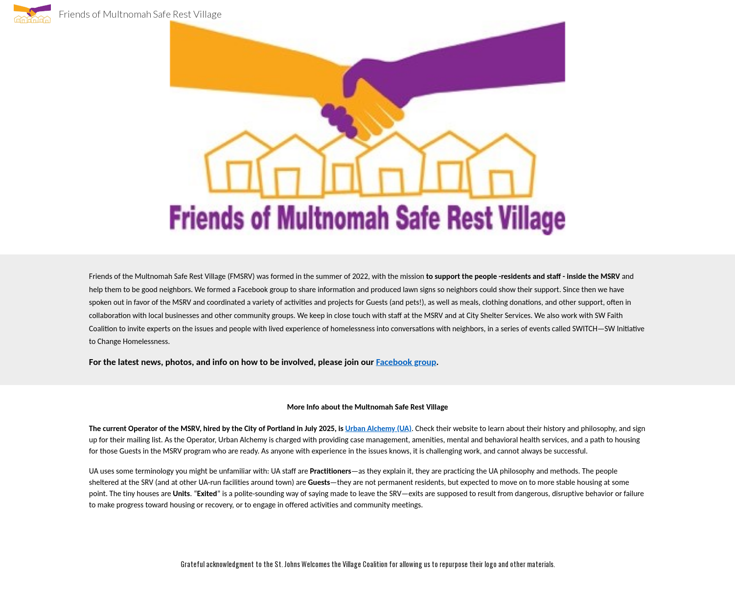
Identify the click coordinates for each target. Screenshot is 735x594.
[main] (367, 319)
